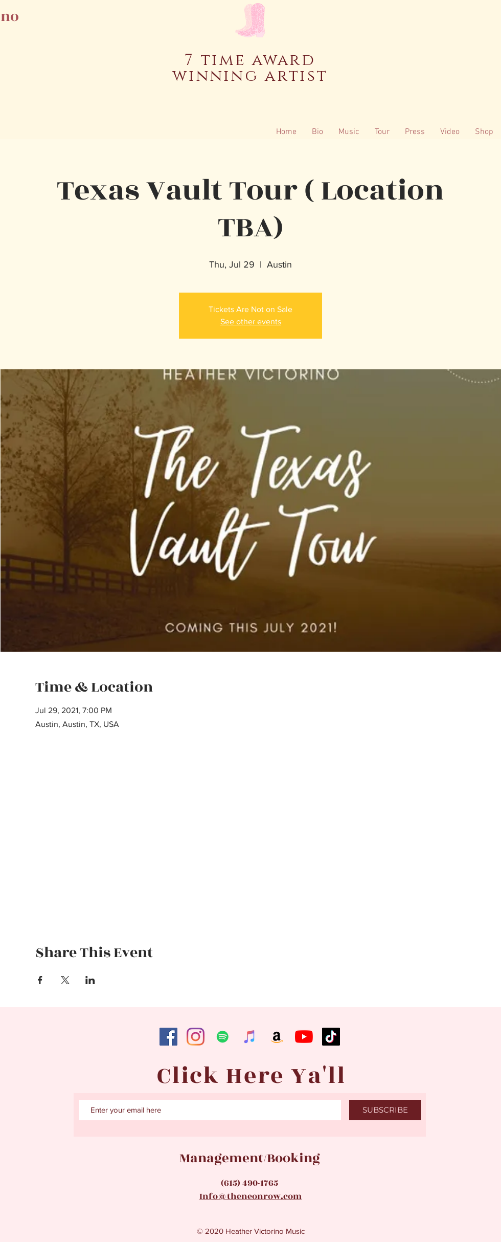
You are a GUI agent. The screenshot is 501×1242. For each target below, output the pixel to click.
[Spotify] (223, 1037)
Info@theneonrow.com (250, 1196)
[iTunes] (250, 1037)
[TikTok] (331, 1037)
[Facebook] (168, 1037)
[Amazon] (277, 1037)
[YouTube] (304, 1037)
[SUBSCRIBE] (385, 1110)
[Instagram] (195, 1037)
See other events (250, 321)
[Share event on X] (65, 980)
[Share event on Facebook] (40, 980)
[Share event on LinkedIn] (90, 980)
